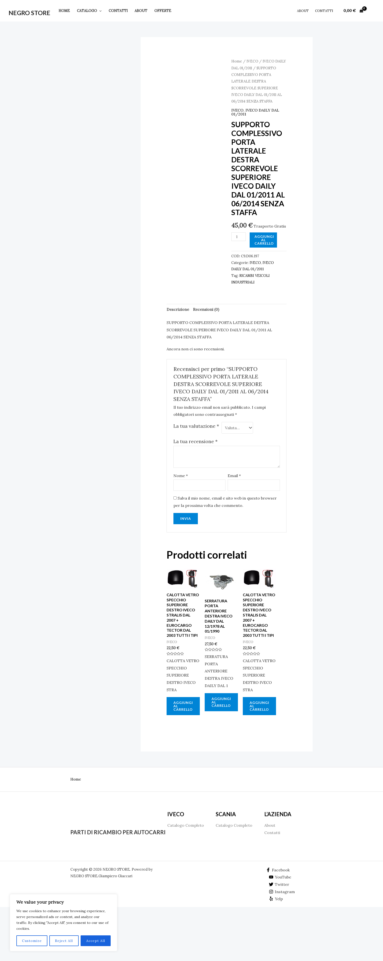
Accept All (95, 941)
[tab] (178, 309)
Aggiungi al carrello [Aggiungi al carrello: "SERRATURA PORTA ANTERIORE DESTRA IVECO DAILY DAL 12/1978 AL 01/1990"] (221, 702)
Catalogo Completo (185, 825)
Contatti (118, 11)
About (141, 11)
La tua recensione (195, 441)
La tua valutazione (196, 426)
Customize (32, 941)
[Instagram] (282, 891)
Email (234, 475)
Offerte (162, 11)
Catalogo (89, 11)
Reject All (64, 941)
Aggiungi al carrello (264, 239)
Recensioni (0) (206, 309)
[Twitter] (279, 884)
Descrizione (178, 309)
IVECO (252, 61)
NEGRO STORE (29, 12)
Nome (180, 475)
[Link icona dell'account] (372, 11)
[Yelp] (276, 899)
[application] (99, 11)
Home (64, 11)
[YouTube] (280, 877)
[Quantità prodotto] (238, 236)
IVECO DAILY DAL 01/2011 (255, 112)
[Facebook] (277, 870)
